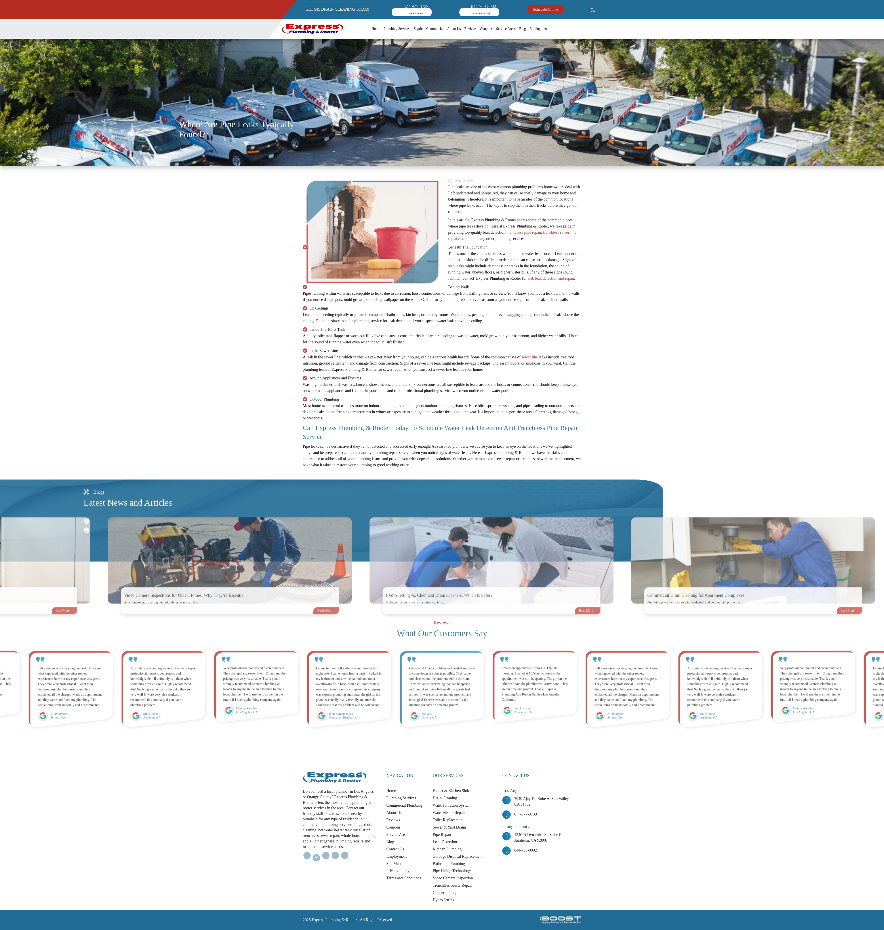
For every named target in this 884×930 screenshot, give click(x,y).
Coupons (486, 29)
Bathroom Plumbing (449, 863)
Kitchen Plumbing (447, 849)
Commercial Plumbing (404, 805)
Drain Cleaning (445, 798)
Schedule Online (545, 9)
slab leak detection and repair (551, 297)
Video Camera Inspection (453, 878)
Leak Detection (445, 842)
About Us (454, 29)
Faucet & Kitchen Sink (451, 791)
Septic (418, 29)
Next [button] (86, 549)
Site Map (393, 863)
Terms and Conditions (403, 878)
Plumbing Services (397, 29)
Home (376, 29)
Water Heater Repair (449, 812)
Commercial (435, 29)
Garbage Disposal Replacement (458, 856)
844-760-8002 (483, 6)
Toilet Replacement (448, 820)
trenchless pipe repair (524, 251)
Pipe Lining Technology (452, 871)
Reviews (470, 29)
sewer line (530, 376)
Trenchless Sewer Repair (452, 885)
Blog (522, 29)
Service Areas (506, 29)
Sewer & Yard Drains (450, 827)
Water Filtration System (452, 805)
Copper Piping (444, 893)
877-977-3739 (416, 6)
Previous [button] (86, 540)
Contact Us (395, 849)
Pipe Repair (442, 834)
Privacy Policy (398, 871)
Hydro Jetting (444, 900)
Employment (539, 29)
